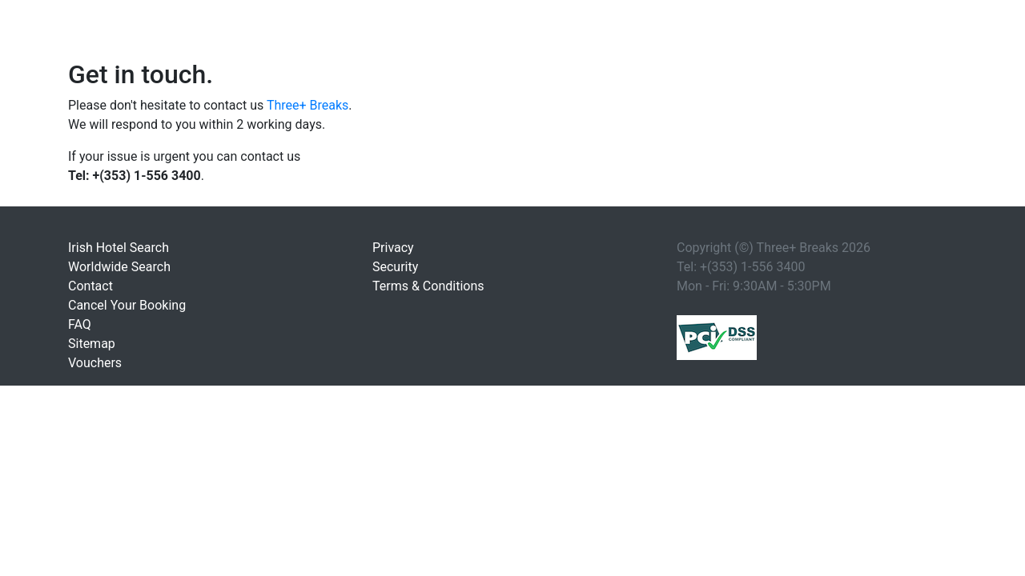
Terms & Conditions (428, 286)
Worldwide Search (119, 266)
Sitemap (91, 343)
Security (395, 266)
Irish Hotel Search (118, 247)
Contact (90, 286)
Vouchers (95, 362)
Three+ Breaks (307, 105)
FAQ (79, 324)
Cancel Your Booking (127, 305)
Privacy (393, 247)
